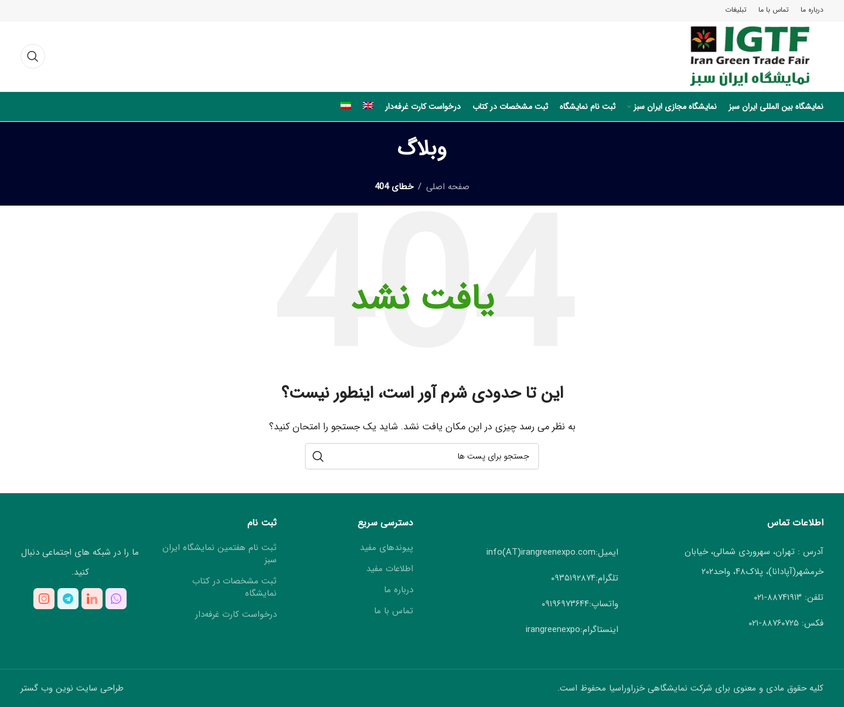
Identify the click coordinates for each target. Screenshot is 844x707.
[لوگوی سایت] (739, 56)
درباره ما (398, 590)
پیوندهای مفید (386, 548)
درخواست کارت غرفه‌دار (236, 615)
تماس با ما (393, 611)
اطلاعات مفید (389, 569)
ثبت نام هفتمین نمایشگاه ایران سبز (219, 554)
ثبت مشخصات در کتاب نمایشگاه (234, 587)
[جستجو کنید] (33, 56)
